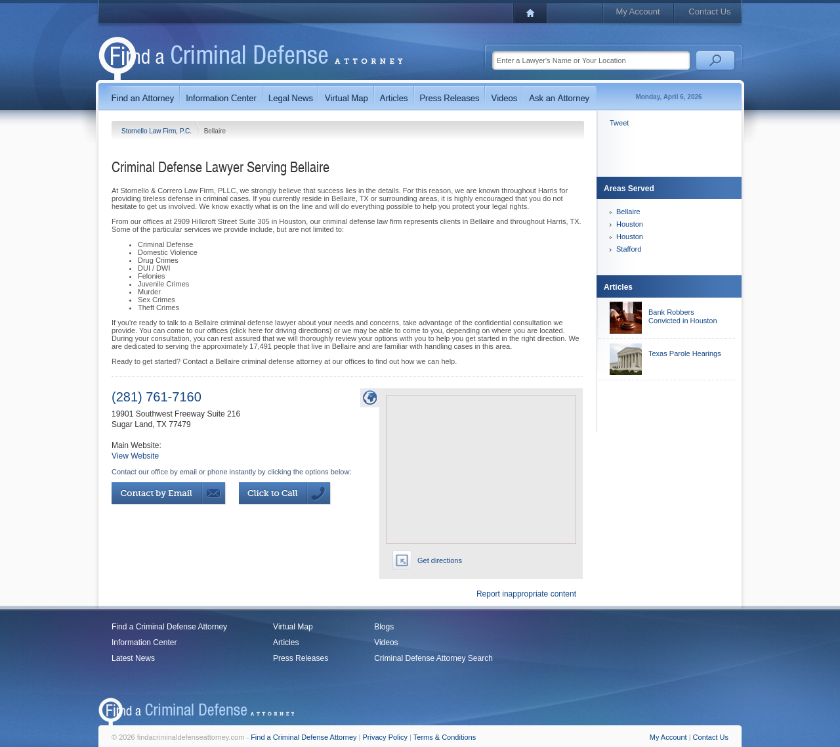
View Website (135, 456)
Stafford (628, 249)
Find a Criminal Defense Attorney (169, 626)
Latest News (133, 658)
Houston (629, 224)
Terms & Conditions (444, 737)
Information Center (144, 642)
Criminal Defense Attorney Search (433, 658)
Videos (386, 642)
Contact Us (709, 11)
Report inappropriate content (526, 594)
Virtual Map (292, 626)
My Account (638, 11)
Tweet (619, 123)
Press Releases (300, 658)
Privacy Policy (385, 737)
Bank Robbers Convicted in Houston (682, 316)
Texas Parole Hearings (684, 353)
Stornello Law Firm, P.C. (157, 131)
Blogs (384, 626)
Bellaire (628, 211)
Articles (286, 642)
